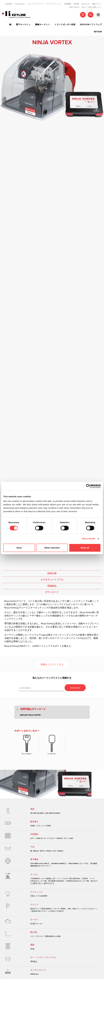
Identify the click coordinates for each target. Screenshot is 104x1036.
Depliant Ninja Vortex (30, 715)
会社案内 (8, 4)
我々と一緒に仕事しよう (91, 7)
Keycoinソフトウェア (91, 24)
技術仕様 (52, 573)
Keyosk (98, 32)
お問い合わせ (74, 7)
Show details (88, 538)
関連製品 (52, 586)
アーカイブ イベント (54, 4)
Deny (19, 547)
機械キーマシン (42, 24)
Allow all (84, 547)
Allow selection (52, 547)
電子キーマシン (23, 24)
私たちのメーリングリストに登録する (52, 678)
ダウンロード (52, 592)
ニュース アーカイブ (35, 4)
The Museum (20, 4)
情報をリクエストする (52, 664)
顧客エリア (96, 4)
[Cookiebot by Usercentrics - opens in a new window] (88, 486)
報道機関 (67, 4)
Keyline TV (85, 4)
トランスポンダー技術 (65, 24)
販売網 (76, 4)
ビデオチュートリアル (52, 579)
